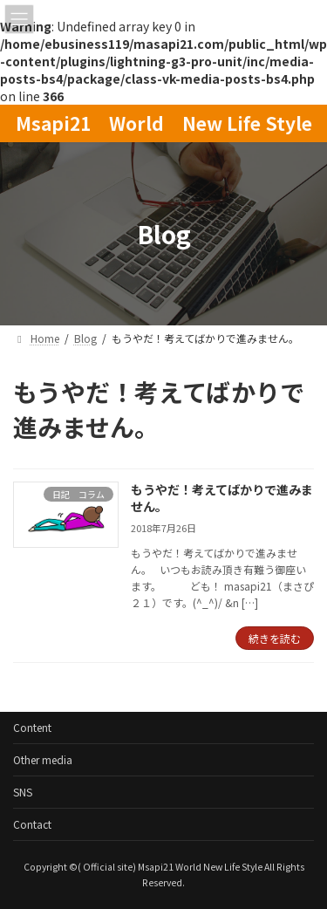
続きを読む (275, 638)
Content (32, 727)
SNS (22, 791)
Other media (42, 759)
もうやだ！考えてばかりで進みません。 (222, 498)
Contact (32, 824)
